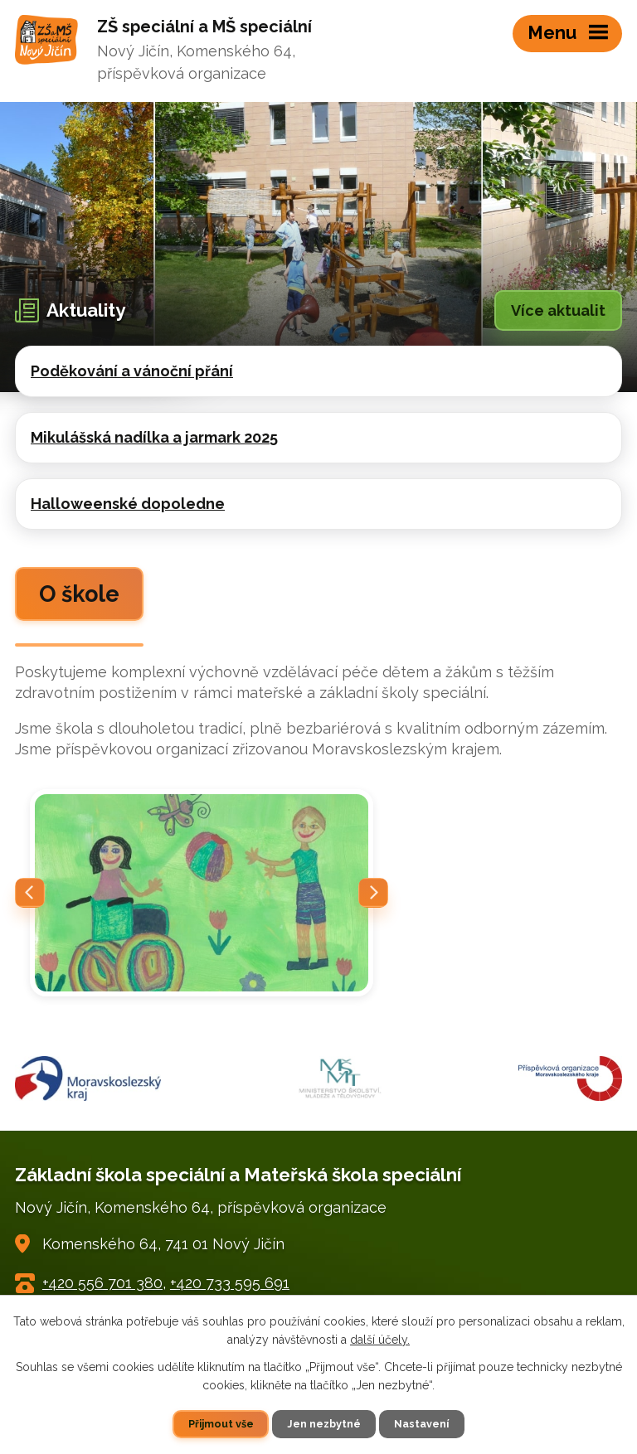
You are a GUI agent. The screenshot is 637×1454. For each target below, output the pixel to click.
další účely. (380, 1339)
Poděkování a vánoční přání (132, 371)
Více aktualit (558, 310)
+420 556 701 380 (102, 1283)
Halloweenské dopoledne (128, 503)
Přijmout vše (221, 1424)
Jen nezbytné (324, 1424)
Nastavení (421, 1424)
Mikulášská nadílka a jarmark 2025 (154, 437)
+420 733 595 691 (229, 1283)
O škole (79, 594)
